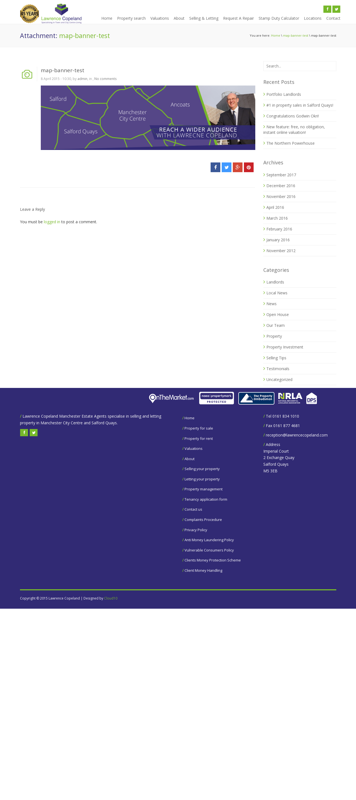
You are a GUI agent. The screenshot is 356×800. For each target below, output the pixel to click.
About (179, 18)
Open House (277, 314)
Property (274, 336)
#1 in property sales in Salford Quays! (299, 105)
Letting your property (202, 479)
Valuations (159, 18)
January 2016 (278, 239)
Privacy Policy (196, 529)
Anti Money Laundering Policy (209, 539)
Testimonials (277, 368)
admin (82, 78)
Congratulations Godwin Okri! (292, 116)
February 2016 (279, 229)
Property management (204, 488)
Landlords (275, 282)
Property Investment (284, 347)
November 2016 (281, 196)
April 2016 (275, 207)
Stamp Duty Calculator (279, 18)
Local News (276, 292)
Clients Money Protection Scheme (213, 560)
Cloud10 (110, 598)
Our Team (275, 325)
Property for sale (199, 428)
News (271, 303)
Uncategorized (279, 379)
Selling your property (202, 468)
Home (106, 18)
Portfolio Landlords (283, 94)
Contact (333, 18)
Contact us (193, 509)
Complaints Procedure (203, 519)
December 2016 (280, 185)
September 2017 (281, 174)
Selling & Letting (203, 18)
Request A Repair (238, 18)
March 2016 (277, 218)
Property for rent (199, 438)
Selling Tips (276, 357)
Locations (313, 18)
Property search (131, 18)
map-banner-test (295, 35)
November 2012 (281, 250)
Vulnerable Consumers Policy (209, 550)
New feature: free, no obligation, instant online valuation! (294, 129)
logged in (52, 221)
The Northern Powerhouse (290, 143)
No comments (105, 78)
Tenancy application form (206, 499)
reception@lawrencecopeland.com (297, 435)
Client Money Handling (203, 570)
